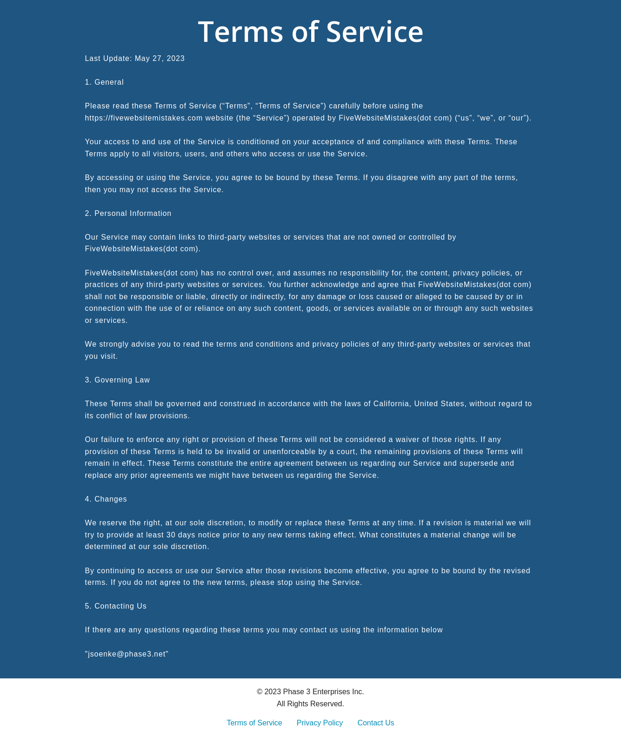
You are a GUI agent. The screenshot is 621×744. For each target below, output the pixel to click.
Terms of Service (254, 723)
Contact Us (375, 723)
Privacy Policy (320, 723)
